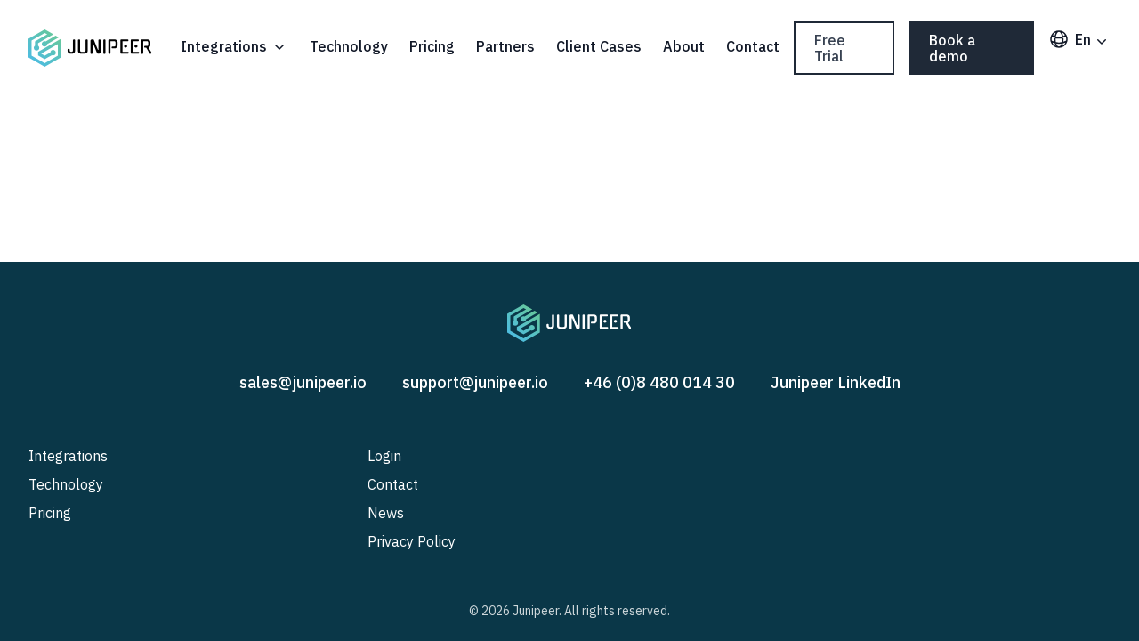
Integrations (234, 46)
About (684, 46)
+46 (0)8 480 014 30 (659, 382)
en (1079, 39)
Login (384, 456)
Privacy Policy (412, 541)
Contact (753, 46)
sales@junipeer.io (303, 382)
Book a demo (952, 48)
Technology (349, 46)
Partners (505, 46)
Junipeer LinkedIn (836, 382)
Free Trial (829, 48)
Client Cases (599, 46)
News (386, 513)
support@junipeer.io (475, 382)
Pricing (432, 46)
